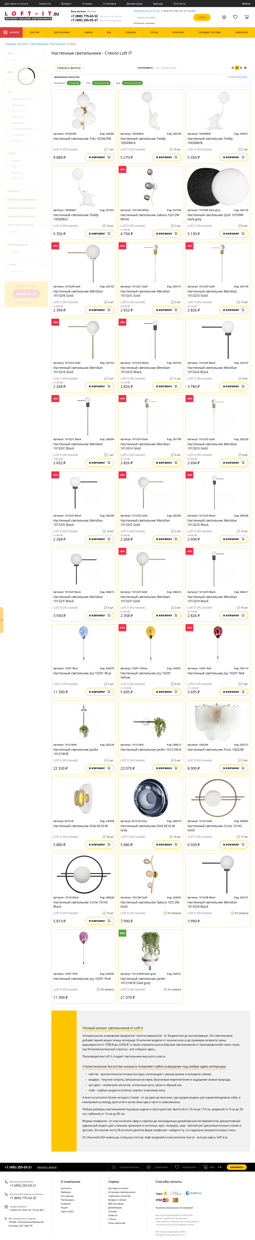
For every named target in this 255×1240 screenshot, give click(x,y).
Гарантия (45, 3)
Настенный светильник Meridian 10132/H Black (212, 599)
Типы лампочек (116, 1223)
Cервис (113, 1181)
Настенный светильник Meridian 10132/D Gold (212, 293)
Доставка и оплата (16, 3)
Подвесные (21, 116)
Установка (109, 3)
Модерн (18, 172)
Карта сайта (67, 1211)
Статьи (112, 1219)
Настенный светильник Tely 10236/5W (82, 138)
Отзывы (87, 3)
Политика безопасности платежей (174, 1207)
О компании (70, 1181)
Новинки (66, 1203)
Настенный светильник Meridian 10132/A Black (212, 370)
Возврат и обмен (117, 1199)
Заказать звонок (47, 1167)
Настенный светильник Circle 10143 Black (80, 904)
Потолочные (20, 134)
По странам (67, 1196)
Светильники (39, 44)
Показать (26, 294)
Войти (246, 3)
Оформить (236, 1167)
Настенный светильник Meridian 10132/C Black (78, 446)
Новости (113, 1215)
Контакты (180, 3)
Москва (91, 11)
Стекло (74, 82)
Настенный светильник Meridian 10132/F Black (78, 599)
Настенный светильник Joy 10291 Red (215, 673)
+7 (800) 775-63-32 (96, 16)
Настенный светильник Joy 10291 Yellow (145, 675)
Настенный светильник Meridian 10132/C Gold (145, 293)
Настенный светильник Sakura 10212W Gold (149, 904)
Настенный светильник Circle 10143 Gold (214, 828)
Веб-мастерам (116, 1203)
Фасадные (19, 140)
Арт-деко (18, 160)
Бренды (158, 3)
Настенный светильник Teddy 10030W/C (76, 217)
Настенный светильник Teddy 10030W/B (210, 140)
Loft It (16, 251)
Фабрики (66, 1192)
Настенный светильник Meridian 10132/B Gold (78, 293)
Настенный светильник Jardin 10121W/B (75, 751)
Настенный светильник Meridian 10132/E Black (78, 522)
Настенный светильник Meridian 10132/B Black (212, 904)
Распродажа (67, 1199)
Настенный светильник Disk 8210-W (80, 826)
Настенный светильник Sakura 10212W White (149, 217)
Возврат (66, 3)
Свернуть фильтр (69, 68)
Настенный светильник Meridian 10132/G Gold (212, 446)
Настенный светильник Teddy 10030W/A (143, 140)
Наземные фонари (24, 98)
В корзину (99, 157)
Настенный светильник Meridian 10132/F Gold (145, 599)
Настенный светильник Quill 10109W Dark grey (215, 217)
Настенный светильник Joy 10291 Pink (82, 978)
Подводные (20, 122)
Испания (18, 271)
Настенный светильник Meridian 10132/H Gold (145, 446)
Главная (10, 44)
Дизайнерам (135, 3)
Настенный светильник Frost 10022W (215, 749)
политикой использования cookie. (175, 1224)
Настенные (57, 44)
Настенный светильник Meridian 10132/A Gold (78, 370)
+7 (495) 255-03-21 (96, 20)
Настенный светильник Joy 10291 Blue (82, 673)
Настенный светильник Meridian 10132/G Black (212, 522)
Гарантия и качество (119, 1196)
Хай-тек (18, 178)
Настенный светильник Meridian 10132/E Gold (145, 522)
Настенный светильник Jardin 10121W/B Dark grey (142, 980)
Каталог (11, 32)
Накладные (20, 104)
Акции (64, 1207)
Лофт (16, 166)
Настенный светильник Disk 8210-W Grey (147, 828)
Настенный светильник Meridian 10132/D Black (145, 370)
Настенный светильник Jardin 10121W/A (150, 749)
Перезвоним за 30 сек (146, 10)
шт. (209, 1167)
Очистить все (238, 77)
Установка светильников (121, 1192)
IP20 (16, 232)
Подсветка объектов (24, 128)
